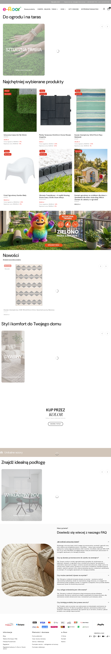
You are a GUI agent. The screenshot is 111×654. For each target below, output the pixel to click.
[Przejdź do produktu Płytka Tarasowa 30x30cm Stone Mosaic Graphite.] (55, 110)
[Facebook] (90, 636)
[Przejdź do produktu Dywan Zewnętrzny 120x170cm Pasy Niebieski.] (91, 110)
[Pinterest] (99, 636)
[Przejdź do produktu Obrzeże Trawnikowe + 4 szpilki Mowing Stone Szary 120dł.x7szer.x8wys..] (55, 170)
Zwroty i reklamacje (38, 641)
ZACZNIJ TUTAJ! (55, 424)
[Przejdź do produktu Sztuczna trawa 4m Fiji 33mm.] (20, 110)
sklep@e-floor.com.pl (79, 2)
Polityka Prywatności (9, 641)
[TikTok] (108, 636)
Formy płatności (37, 636)
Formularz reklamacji (38, 647)
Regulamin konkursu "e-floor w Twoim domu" (14, 648)
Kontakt (63, 639)
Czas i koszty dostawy (39, 639)
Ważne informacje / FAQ (10, 639)
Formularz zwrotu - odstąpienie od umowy (45, 644)
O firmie (63, 636)
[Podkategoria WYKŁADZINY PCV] (21, 495)
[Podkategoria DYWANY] (13, 357)
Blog (4, 636)
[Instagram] (94, 636)
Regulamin (6, 644)
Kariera (63, 641)
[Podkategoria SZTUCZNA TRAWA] (24, 50)
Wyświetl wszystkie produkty (12, 260)
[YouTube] (103, 636)
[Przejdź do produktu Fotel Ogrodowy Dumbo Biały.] (20, 170)
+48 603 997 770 (92, 2)
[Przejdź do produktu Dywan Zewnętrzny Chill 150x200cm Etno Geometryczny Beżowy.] (29, 285)
